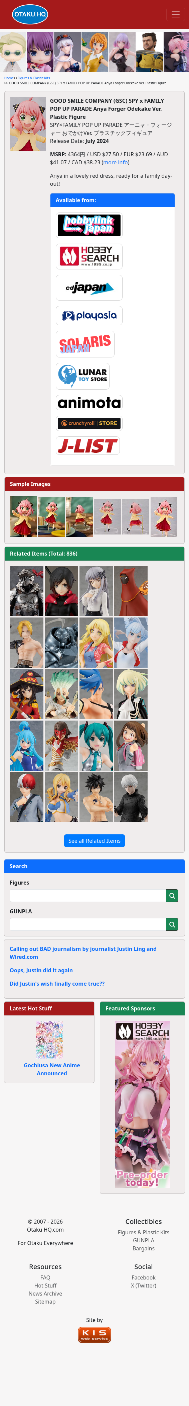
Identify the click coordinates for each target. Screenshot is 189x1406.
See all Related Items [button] (94, 840)
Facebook (144, 1277)
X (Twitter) (143, 1285)
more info (115, 162)
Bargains (144, 1248)
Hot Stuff (45, 1285)
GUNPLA (21, 911)
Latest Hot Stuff (31, 1008)
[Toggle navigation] (175, 14)
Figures (19, 882)
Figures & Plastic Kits (34, 78)
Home (9, 78)
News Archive (45, 1293)
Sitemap (45, 1301)
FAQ (45, 1277)
